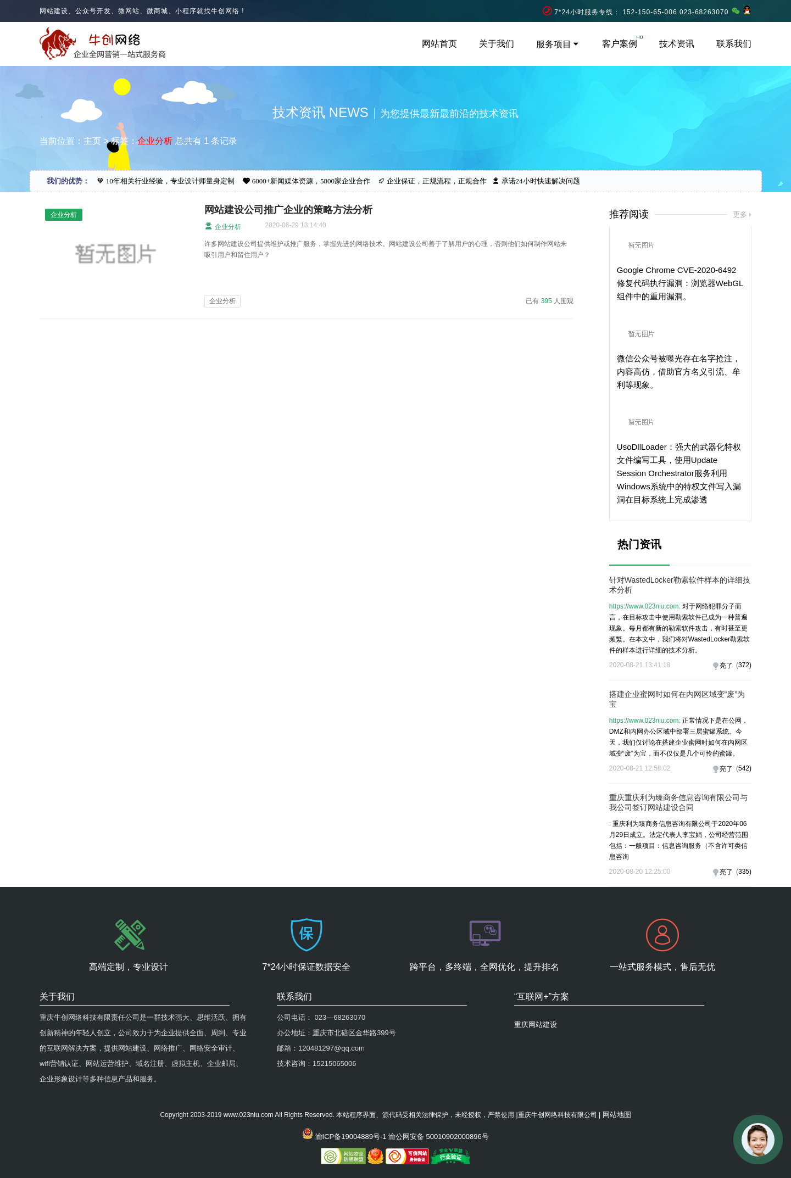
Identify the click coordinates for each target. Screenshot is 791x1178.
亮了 (726, 665)
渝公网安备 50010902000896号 (438, 1136)
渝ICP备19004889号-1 (351, 1136)
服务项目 (558, 44)
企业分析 (222, 226)
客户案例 (619, 43)
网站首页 (439, 43)
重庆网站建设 (535, 1024)
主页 (92, 141)
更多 (740, 214)
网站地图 (617, 1114)
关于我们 (496, 43)
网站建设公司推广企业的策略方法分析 (288, 209)
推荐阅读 (629, 214)
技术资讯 (676, 43)
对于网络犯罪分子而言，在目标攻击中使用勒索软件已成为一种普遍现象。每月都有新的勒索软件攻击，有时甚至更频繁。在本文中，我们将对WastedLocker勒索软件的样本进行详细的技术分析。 (679, 628)
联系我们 (733, 43)
